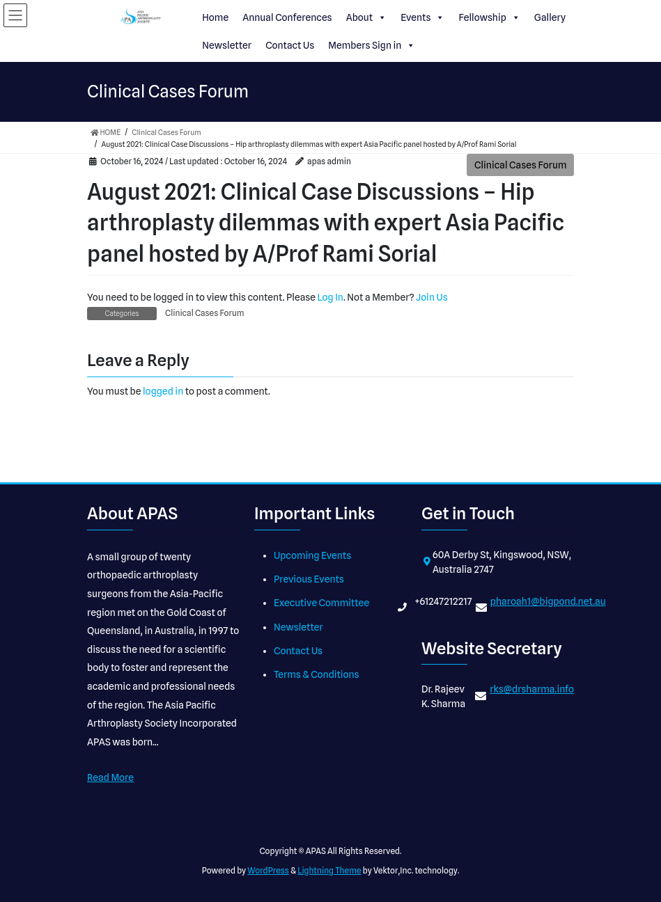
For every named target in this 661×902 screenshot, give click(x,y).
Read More (110, 777)
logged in (163, 391)
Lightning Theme (329, 870)
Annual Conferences (287, 17)
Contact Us (289, 45)
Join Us (432, 297)
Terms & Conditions (316, 674)
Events (422, 17)
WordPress (268, 870)
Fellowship (489, 17)
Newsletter (226, 45)
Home (215, 17)
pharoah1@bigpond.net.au (548, 601)
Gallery (550, 17)
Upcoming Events (312, 555)
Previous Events (309, 579)
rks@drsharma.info (532, 689)
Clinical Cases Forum (520, 165)
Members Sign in (371, 45)
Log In (330, 297)
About (366, 17)
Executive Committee (321, 602)
